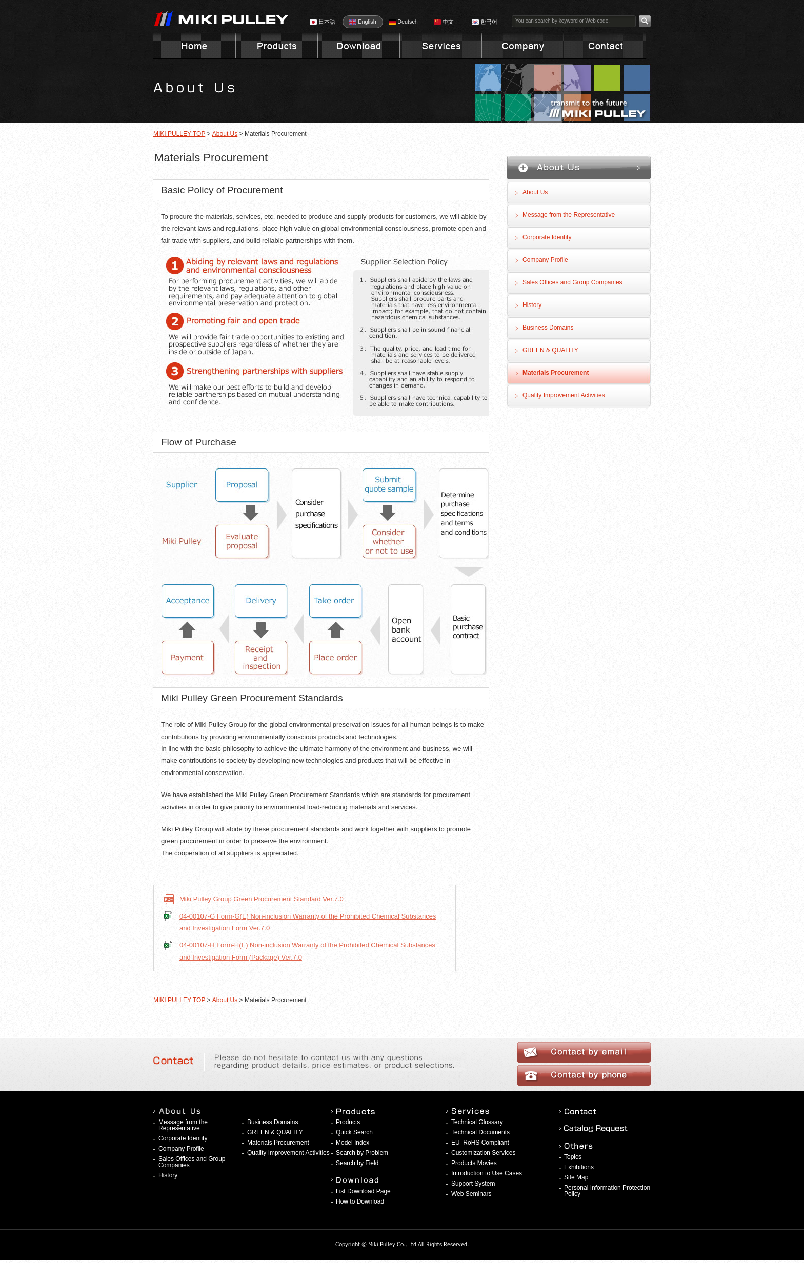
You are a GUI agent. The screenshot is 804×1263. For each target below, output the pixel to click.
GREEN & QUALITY (550, 350)
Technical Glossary (477, 1122)
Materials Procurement (555, 372)
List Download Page (363, 1191)
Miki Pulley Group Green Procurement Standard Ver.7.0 (261, 899)
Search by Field (357, 1163)
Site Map (576, 1177)
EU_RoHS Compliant (480, 1142)
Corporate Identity (546, 237)
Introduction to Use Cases (486, 1173)
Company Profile (545, 259)
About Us (224, 133)
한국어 (484, 21)
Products (348, 1122)
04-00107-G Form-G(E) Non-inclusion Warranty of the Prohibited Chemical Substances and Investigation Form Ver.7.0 (307, 922)
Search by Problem (362, 1152)
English (362, 21)
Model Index (352, 1142)
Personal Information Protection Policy (607, 1190)
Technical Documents (480, 1132)
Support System (473, 1183)
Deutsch (403, 21)
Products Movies (474, 1163)
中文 (444, 21)
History (531, 305)
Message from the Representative (568, 214)
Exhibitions (579, 1167)
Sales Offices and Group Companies (572, 282)
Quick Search (354, 1132)
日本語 (322, 21)
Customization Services (483, 1152)
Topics (572, 1156)
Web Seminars (471, 1193)
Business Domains (547, 327)
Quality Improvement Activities (563, 395)
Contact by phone (584, 1075)
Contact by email (584, 1052)
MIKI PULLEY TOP (179, 133)
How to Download (360, 1201)
